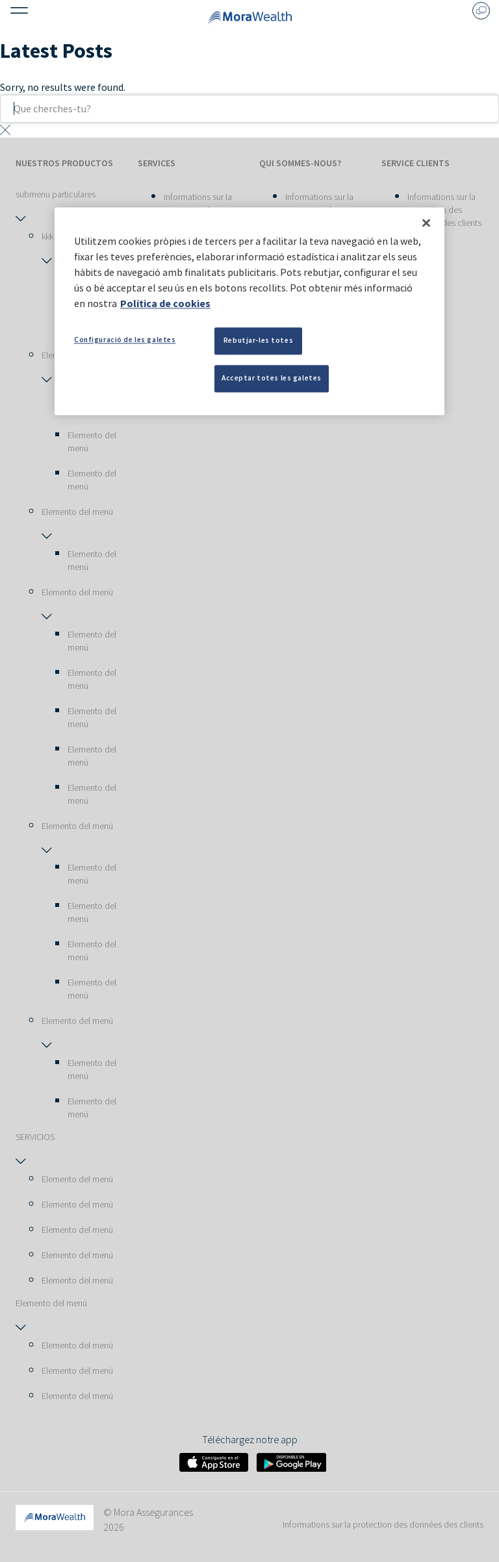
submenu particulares (56, 194)
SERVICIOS (35, 1137)
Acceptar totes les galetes (272, 377)
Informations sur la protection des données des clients (444, 210)
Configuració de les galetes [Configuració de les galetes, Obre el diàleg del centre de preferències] (124, 339)
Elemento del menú (92, 441)
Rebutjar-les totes (258, 340)
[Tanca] (426, 222)
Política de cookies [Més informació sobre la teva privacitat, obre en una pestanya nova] (165, 303)
